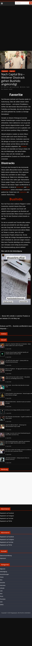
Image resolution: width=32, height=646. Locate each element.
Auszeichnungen (4, 574)
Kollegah (24, 146)
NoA (1, 593)
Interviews (2, 585)
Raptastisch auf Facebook (7, 513)
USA (1, 602)
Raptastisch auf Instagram (7, 515)
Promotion (2, 599)
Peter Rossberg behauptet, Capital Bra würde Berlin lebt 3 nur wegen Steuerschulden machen (17, 442)
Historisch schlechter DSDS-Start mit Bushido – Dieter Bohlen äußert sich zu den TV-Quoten (18, 344)
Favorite (10, 89)
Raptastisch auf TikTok (6, 521)
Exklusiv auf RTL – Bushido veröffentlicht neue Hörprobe (16, 327)
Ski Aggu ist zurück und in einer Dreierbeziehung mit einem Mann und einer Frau (17, 433)
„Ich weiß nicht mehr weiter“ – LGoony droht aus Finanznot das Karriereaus (16, 361)
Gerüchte (2, 582)
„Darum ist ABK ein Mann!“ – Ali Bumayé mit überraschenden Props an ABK (15, 425)
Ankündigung (3, 571)
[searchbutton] (30, 3)
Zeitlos (1, 604)
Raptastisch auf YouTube (6, 518)
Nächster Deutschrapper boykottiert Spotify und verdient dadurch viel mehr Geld (16, 353)
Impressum (3, 558)
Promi (1, 596)
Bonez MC (20, 187)
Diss (1, 580)
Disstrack (6, 89)
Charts (1, 577)
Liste (1, 591)
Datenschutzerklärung (6, 555)
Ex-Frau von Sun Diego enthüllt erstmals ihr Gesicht (17, 410)
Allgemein (12, 71)
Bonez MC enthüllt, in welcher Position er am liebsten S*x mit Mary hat (15, 317)
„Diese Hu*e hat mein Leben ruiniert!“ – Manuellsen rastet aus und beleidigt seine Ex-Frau (17, 377)
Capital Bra (23, 192)
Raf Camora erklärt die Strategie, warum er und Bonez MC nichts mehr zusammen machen (18, 450)
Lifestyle (2, 588)
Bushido (23, 87)
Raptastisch (5, 71)
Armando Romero (15, 87)
